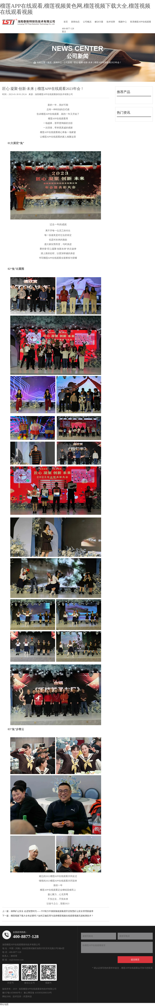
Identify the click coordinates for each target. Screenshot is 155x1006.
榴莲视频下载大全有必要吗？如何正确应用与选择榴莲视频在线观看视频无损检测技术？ (52, 916)
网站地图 (4, 1004)
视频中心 (122, 22)
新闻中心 (57, 62)
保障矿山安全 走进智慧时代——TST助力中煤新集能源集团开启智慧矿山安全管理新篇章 (52, 911)
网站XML (6, 996)
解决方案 (99, 22)
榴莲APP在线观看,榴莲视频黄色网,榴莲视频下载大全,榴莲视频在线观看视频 (75, 9)
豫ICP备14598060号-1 (12, 993)
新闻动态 (75, 22)
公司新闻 (68, 62)
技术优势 (111, 22)
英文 (64, 32)
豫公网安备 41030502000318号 (38, 993)
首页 (66, 22)
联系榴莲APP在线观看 (140, 22)
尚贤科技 (27, 996)
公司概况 (87, 22)
